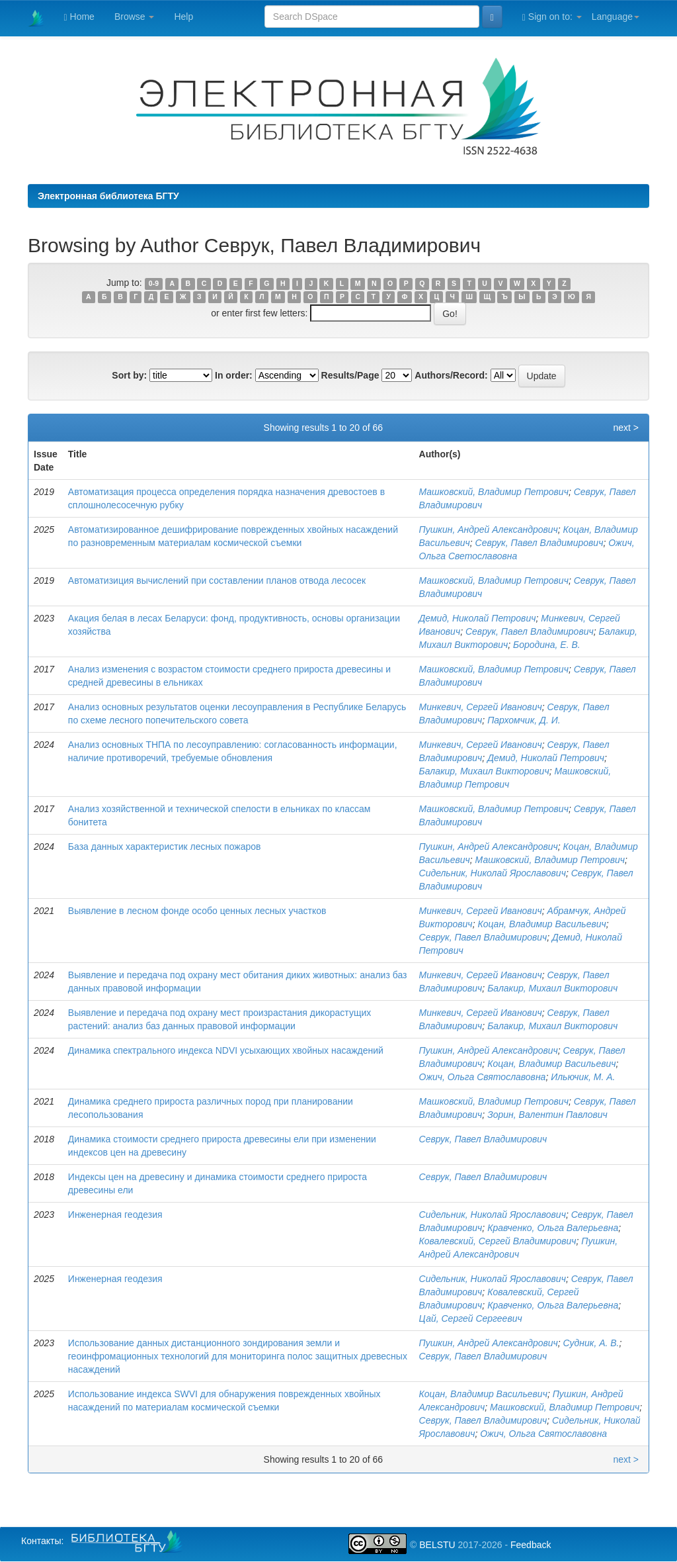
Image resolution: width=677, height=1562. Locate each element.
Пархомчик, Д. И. (523, 720)
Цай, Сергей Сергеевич (470, 1318)
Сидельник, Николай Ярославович (492, 873)
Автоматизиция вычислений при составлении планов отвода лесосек (217, 580)
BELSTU (437, 1544)
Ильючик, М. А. (583, 1077)
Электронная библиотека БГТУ (108, 196)
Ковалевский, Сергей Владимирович (498, 1241)
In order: (234, 375)
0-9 (154, 283)
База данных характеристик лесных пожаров (164, 846)
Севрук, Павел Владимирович (539, 542)
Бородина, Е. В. (546, 644)
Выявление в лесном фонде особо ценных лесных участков (197, 910)
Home (79, 17)
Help (183, 16)
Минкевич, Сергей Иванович (480, 707)
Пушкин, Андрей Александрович (488, 529)
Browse (134, 16)
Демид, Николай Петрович (477, 618)
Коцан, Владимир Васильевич (541, 924)
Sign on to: (552, 17)
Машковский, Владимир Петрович (494, 491)
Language (615, 16)
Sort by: (129, 375)
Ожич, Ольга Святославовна (482, 1077)
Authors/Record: (451, 375)
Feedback (530, 1544)
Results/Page (350, 375)
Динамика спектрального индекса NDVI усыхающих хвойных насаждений (225, 1050)
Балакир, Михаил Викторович (484, 771)
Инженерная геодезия (115, 1214)
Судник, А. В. (591, 1343)
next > (626, 427)
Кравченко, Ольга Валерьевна (552, 1227)
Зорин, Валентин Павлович (547, 1114)
